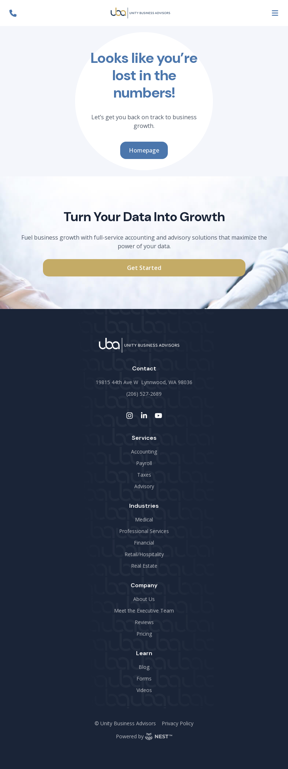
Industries (144, 506)
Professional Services (144, 531)
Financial (144, 542)
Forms (144, 678)
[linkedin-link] (144, 415)
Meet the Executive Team (144, 610)
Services (144, 438)
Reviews (144, 622)
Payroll (144, 463)
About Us (144, 599)
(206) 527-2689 (144, 393)
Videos (144, 690)
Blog (144, 666)
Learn (144, 653)
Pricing (144, 633)
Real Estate (144, 565)
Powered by (144, 736)
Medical (144, 519)
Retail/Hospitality (144, 554)
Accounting (144, 451)
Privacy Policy (177, 723)
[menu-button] (275, 13)
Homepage (144, 150)
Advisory (144, 486)
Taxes (144, 474)
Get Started (144, 268)
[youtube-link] (158, 415)
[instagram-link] (129, 415)
